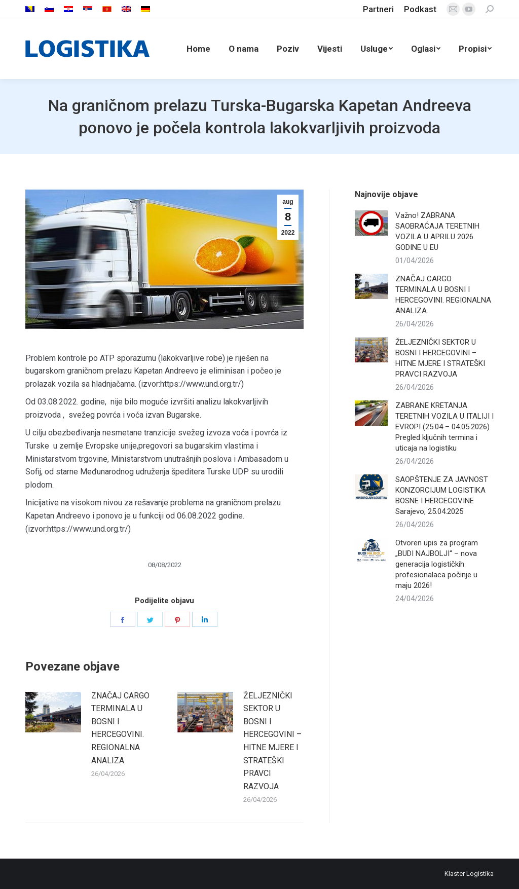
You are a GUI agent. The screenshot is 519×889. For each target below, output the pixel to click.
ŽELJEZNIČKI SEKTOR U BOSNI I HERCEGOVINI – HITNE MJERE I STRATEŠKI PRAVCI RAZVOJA (272, 741)
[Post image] (53, 712)
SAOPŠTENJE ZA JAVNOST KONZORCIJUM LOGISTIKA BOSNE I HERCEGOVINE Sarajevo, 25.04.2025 (441, 495)
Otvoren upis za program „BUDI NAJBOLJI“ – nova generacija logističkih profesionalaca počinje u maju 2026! (436, 564)
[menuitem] (29, 9)
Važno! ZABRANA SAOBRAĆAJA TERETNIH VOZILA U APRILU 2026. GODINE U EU (437, 231)
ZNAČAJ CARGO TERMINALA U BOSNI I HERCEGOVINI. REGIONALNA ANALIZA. (120, 728)
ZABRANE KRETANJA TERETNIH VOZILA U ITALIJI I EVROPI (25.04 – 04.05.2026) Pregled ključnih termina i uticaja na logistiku (444, 427)
